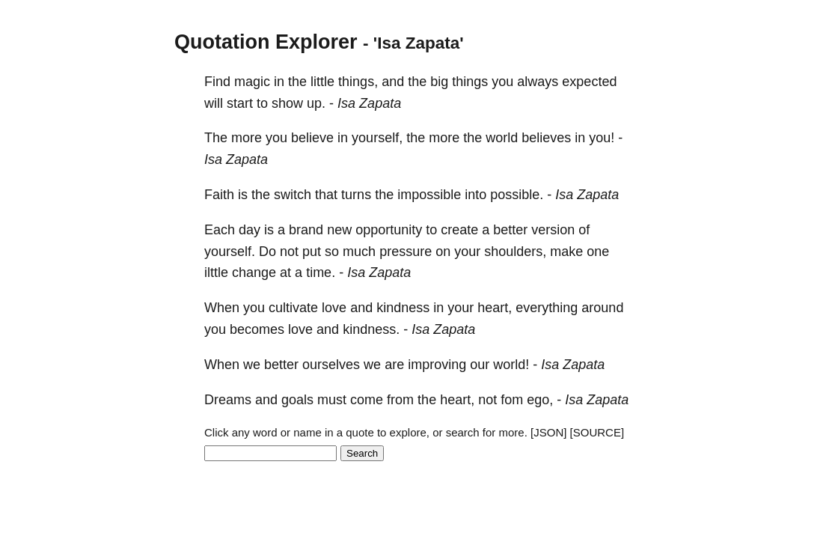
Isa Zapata (369, 103)
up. (316, 103)
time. (320, 272)
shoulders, (515, 251)
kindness (402, 307)
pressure (405, 251)
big (439, 81)
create (459, 229)
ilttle (216, 272)
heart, (494, 307)
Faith (219, 194)
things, (358, 81)
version (553, 229)
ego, (540, 399)
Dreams (227, 399)
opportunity (388, 229)
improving (437, 364)
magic (252, 81)
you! (601, 137)
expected (589, 81)
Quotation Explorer (266, 42)
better (510, 229)
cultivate (293, 307)
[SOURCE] (597, 432)
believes (546, 137)
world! (511, 364)
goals (297, 399)
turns (356, 194)
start (240, 103)
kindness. (371, 329)
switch (292, 194)
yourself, (377, 137)
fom (512, 399)
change (254, 272)
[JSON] (548, 432)
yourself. (229, 251)
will (213, 103)
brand (306, 229)
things (470, 81)
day (249, 229)
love (334, 307)
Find (217, 81)
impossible (429, 194)
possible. (516, 194)
